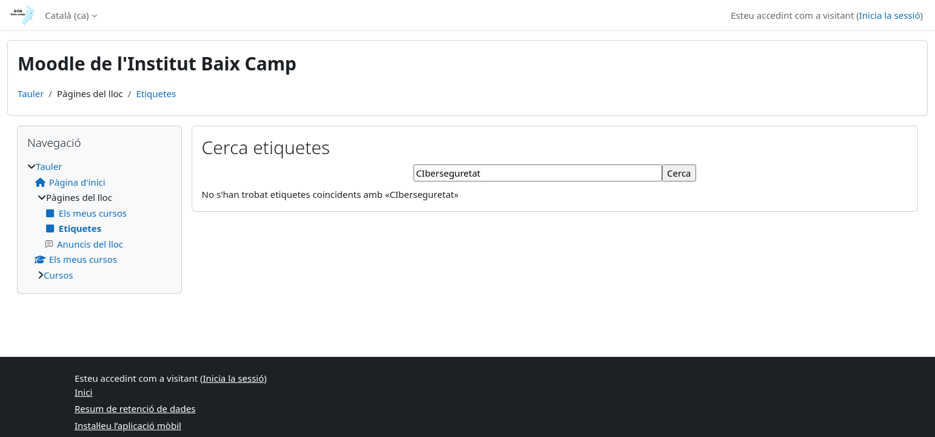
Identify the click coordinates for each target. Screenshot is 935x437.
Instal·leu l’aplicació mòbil (128, 425)
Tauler (31, 93)
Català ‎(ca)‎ (67, 15)
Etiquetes (156, 93)
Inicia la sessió (889, 15)
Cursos (58, 275)
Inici (83, 392)
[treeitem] (99, 221)
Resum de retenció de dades (135, 408)
